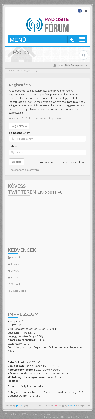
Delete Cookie (17, 290)
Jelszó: (13, 146)
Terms (13, 277)
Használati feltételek (21, 118)
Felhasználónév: (19, 132)
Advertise (15, 257)
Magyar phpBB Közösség (37, 414)
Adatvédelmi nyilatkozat (49, 118)
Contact (14, 284)
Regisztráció (19, 126)
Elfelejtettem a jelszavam (24, 169)
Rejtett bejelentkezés (71, 162)
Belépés (17, 161)
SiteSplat (71, 405)
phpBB (19, 405)
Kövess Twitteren (35, 189)
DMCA (13, 270)
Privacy (14, 264)
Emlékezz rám (45, 162)
